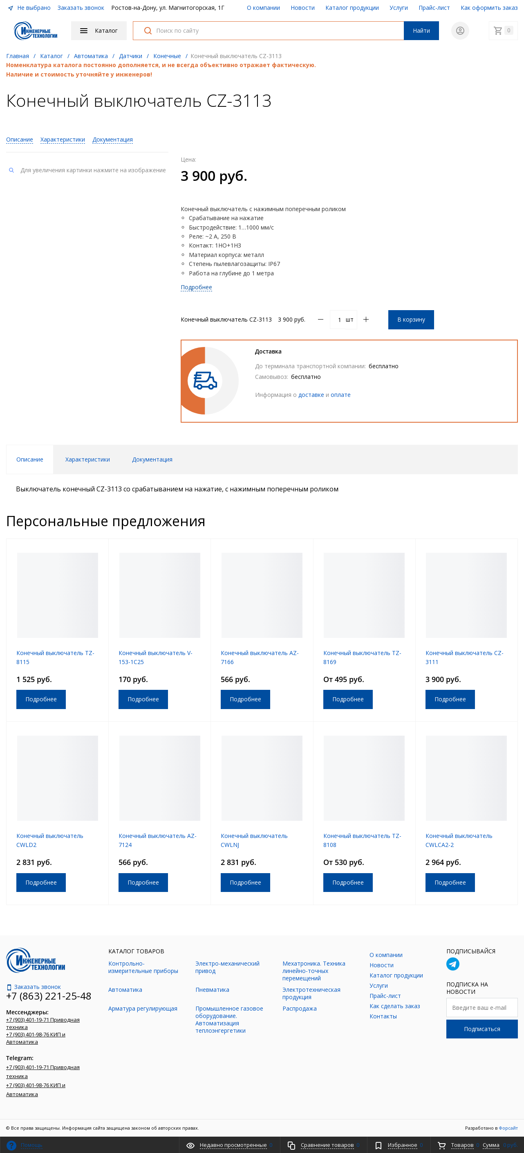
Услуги (399, 7)
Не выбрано (29, 7)
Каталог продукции (352, 7)
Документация (112, 139)
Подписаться (482, 1029)
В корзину (411, 319)
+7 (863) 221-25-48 (49, 995)
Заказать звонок (81, 7)
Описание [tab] (29, 459)
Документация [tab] (152, 459)
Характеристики (62, 139)
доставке (311, 395)
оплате (341, 395)
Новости (303, 7)
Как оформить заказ (489, 7)
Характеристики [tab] (87, 459)
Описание (19, 139)
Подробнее (196, 287)
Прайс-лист (434, 7)
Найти (421, 30)
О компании (263, 7)
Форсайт (508, 1128)
